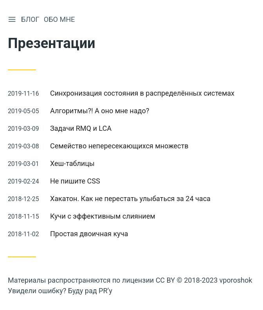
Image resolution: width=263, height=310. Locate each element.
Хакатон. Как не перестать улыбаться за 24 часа (130, 198)
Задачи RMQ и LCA (81, 128)
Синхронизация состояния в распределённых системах (142, 93)
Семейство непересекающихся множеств (119, 146)
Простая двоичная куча (89, 234)
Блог (31, 19)
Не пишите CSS (75, 181)
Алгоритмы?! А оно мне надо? (99, 111)
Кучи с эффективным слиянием (102, 216)
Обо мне (60, 19)
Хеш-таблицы (72, 163)
